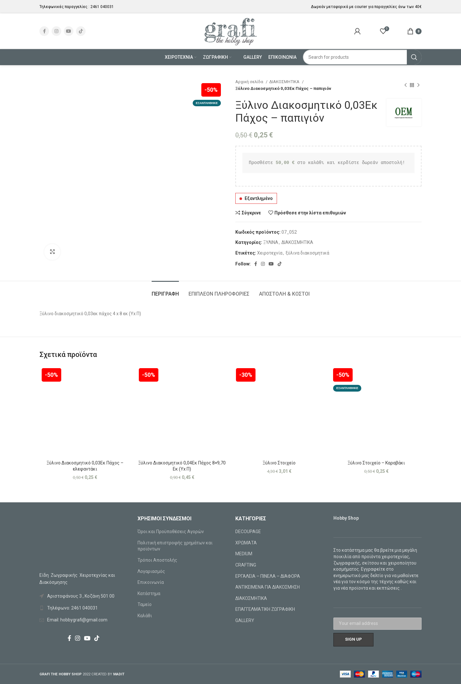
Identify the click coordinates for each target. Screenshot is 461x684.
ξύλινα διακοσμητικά (307, 252)
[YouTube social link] (68, 31)
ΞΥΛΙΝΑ (270, 242)
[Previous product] (405, 85)
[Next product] (418, 85)
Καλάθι (145, 615)
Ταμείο (145, 604)
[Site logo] (230, 30)
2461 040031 (102, 6)
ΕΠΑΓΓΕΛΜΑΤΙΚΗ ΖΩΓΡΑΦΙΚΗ (265, 609)
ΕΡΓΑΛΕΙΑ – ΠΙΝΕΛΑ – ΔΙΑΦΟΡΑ (267, 576)
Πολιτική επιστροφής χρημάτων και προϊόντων (175, 546)
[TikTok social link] (81, 31)
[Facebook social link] (44, 31)
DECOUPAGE (248, 531)
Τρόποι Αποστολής (157, 560)
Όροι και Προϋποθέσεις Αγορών (171, 531)
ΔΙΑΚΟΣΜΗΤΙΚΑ (284, 81)
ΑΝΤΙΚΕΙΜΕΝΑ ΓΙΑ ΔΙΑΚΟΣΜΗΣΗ (267, 587)
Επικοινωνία (151, 582)
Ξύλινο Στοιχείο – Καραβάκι (376, 462)
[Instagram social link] (56, 31)
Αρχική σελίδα (249, 81)
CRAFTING (245, 564)
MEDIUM (243, 553)
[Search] (362, 57)
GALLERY (244, 620)
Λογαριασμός (151, 571)
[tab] (165, 290)
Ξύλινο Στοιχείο (279, 462)
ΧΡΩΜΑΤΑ (246, 542)
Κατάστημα (149, 593)
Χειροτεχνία (269, 252)
